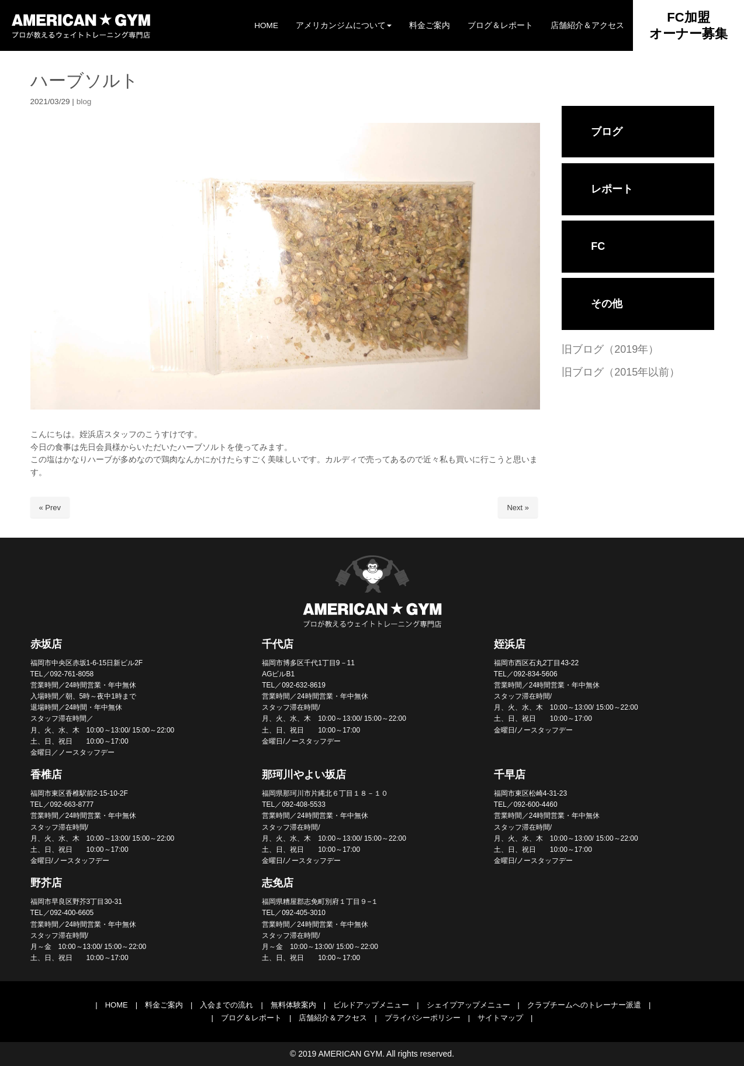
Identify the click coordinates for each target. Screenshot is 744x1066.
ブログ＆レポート (251, 1017)
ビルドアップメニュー (371, 1004)
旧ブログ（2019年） (610, 349)
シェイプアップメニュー (468, 1004)
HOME (116, 1004)
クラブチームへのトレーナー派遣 (584, 1004)
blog (84, 101)
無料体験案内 (293, 1004)
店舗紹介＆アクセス (333, 1017)
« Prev (50, 507)
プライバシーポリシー (423, 1017)
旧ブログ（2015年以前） (621, 372)
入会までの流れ (226, 1004)
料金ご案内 (164, 1004)
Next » (518, 507)
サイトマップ (500, 1017)
